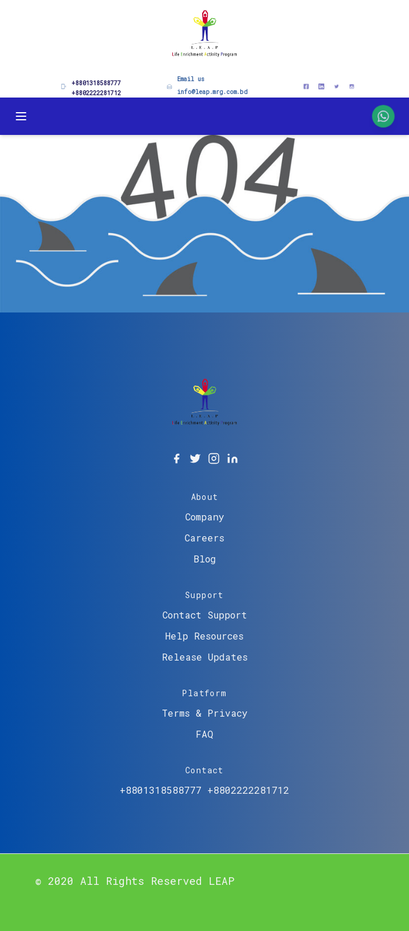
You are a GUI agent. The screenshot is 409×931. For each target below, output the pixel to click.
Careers (204, 537)
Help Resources (204, 636)
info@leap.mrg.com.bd (212, 92)
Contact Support (204, 615)
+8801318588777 (96, 83)
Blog (204, 559)
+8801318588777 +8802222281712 (204, 790)
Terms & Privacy (205, 713)
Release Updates (205, 657)
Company (204, 516)
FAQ (204, 734)
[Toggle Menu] (21, 116)
